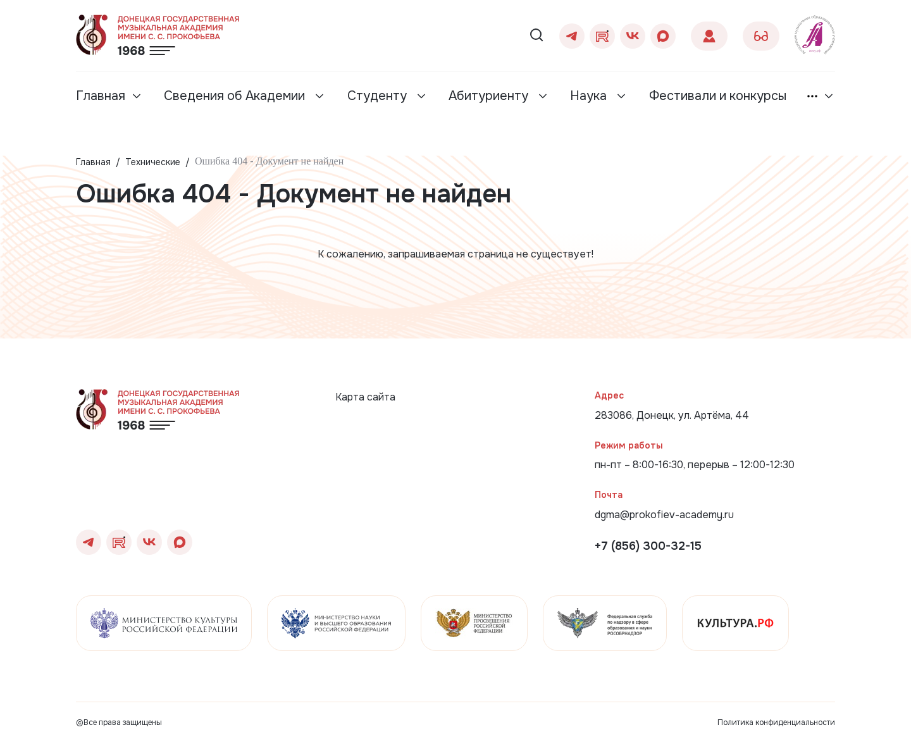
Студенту (378, 96)
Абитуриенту (490, 96)
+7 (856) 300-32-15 (648, 546)
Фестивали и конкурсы (717, 96)
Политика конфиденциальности (776, 722)
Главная (100, 96)
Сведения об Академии (236, 96)
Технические (152, 162)
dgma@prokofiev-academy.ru (664, 514)
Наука (590, 96)
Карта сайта (365, 397)
